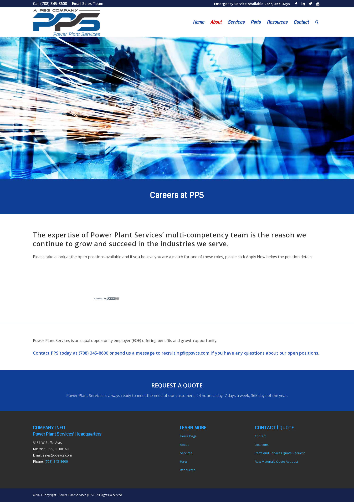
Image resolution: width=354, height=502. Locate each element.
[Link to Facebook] (296, 3)
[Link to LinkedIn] (303, 3)
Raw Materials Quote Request (276, 461)
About (184, 444)
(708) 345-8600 (93, 353)
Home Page (188, 436)
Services (186, 453)
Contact (260, 436)
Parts (184, 461)
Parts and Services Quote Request (280, 453)
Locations (262, 444)
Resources (187, 470)
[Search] (316, 22)
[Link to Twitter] (310, 3)
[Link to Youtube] (317, 3)
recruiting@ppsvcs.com (186, 353)
